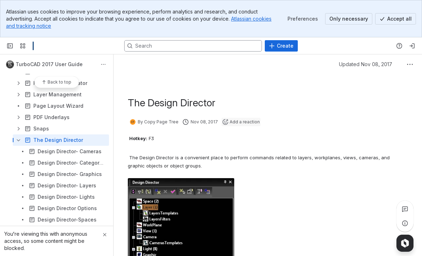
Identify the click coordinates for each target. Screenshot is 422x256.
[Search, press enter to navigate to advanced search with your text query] (193, 46)
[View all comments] (405, 209)
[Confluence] (33, 46)
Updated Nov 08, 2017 (365, 64)
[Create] (281, 46)
